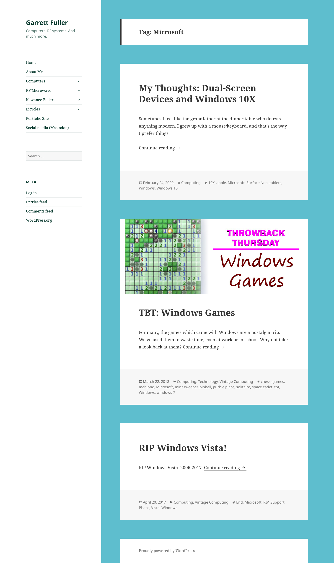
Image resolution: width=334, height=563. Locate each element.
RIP (266, 502)
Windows (147, 188)
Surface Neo (257, 182)
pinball (205, 386)
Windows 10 (167, 188)
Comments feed (39, 211)
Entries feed (36, 202)
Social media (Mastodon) (47, 127)
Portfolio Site (37, 118)
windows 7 (166, 392)
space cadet (262, 386)
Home (31, 62)
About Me (34, 71)
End (239, 502)
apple (221, 182)
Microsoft (236, 182)
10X (211, 182)
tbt (276, 386)
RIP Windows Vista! (183, 448)
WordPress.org (39, 220)
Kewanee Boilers (40, 99)
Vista (155, 507)
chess (266, 381)
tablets (275, 182)
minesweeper (186, 386)
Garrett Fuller (47, 22)
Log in (31, 192)
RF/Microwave (38, 90)
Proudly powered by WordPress (167, 550)
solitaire (243, 386)
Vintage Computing (236, 381)
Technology (208, 381)
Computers (35, 81)
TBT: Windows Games (187, 312)
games (278, 381)
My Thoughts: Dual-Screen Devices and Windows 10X (197, 93)
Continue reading (160, 148)
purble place (223, 386)
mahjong (146, 386)
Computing (191, 182)
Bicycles (33, 109)
